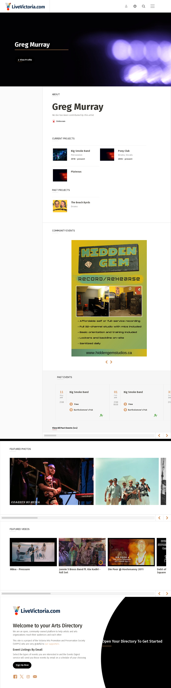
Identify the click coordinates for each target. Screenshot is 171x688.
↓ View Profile (25, 60)
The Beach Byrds (80, 202)
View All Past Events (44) (64, 428)
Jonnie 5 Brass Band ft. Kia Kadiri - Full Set (79, 571)
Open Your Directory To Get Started (132, 641)
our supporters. (52, 644)
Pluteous (76, 171)
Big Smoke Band (80, 150)
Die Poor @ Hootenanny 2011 (126, 569)
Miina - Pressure (20, 569)
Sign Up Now (22, 665)
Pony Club (124, 150)
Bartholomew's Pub (81, 410)
